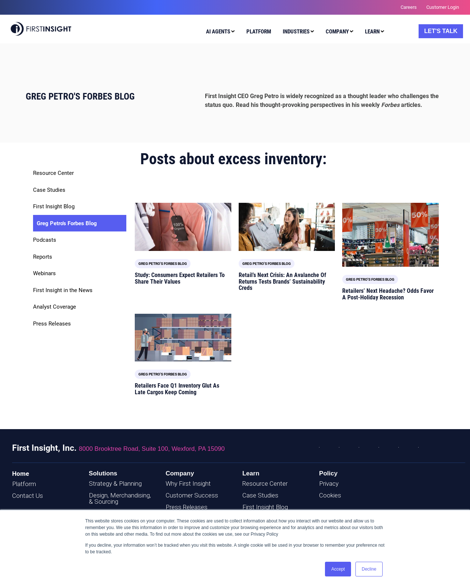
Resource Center (53, 173)
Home (20, 473)
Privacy (329, 483)
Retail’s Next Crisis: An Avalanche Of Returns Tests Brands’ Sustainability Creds (282, 281)
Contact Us (27, 495)
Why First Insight (188, 483)
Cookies (330, 495)
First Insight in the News (63, 290)
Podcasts (44, 240)
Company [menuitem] (337, 31)
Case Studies (49, 190)
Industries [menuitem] (296, 31)
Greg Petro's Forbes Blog (67, 223)
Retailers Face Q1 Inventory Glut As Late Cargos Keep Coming (177, 389)
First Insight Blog (54, 206)
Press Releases (52, 323)
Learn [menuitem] (372, 31)
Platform (24, 484)
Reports (42, 257)
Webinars (44, 273)
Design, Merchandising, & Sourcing (120, 498)
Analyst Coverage (54, 306)
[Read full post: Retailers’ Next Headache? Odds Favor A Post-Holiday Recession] (390, 235)
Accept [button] (338, 569)
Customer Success (192, 495)
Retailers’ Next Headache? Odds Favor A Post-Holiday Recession (388, 294)
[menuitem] (219, 32)
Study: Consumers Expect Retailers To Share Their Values (180, 278)
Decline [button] (369, 569)
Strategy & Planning (115, 483)
